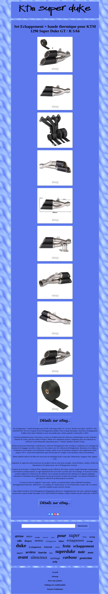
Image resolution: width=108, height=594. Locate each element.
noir (81, 552)
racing (92, 537)
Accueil (55, 572)
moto (90, 552)
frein (66, 546)
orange (90, 541)
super (74, 535)
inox (51, 553)
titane (61, 541)
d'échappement (51, 541)
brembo (37, 537)
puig (55, 561)
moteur (39, 540)
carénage (55, 558)
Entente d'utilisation (55, 589)
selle (19, 540)
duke (21, 545)
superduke (65, 551)
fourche (42, 552)
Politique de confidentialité (55, 585)
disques (28, 541)
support (20, 553)
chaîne (57, 547)
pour (61, 535)
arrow (19, 536)
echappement (83, 546)
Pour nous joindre (55, 581)
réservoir (48, 547)
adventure (45, 537)
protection (86, 558)
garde (52, 537)
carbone (70, 557)
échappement (75, 540)
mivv (29, 536)
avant (23, 557)
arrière (31, 552)
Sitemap (55, 576)
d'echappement (35, 547)
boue (84, 537)
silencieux (39, 557)
